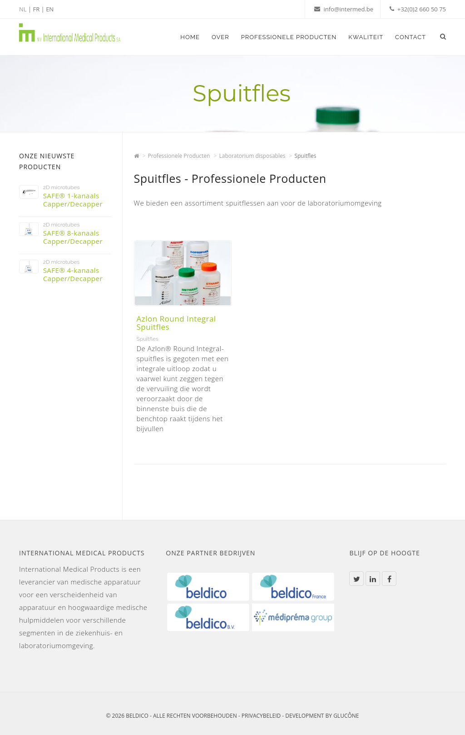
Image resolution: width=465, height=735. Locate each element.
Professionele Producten (289, 37)
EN (50, 9)
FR (36, 9)
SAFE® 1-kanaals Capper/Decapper (73, 199)
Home (190, 37)
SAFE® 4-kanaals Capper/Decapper (73, 274)
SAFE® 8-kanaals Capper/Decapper (73, 237)
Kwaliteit (365, 37)
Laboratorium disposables (252, 156)
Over (220, 37)
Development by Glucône (322, 716)
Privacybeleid (261, 716)
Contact (410, 37)
